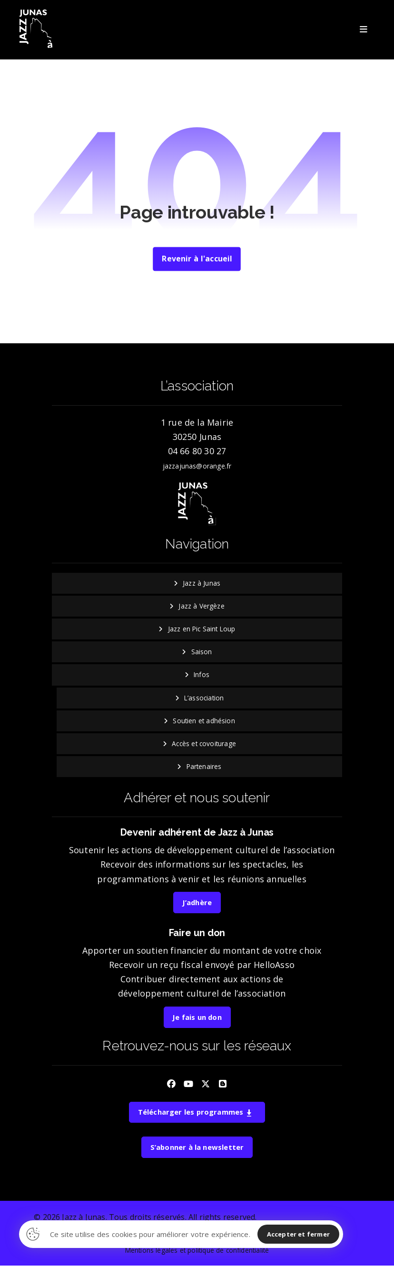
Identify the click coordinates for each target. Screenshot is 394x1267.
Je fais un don (197, 1018)
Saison (201, 652)
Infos (201, 675)
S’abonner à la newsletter (197, 1148)
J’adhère (197, 903)
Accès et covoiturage (204, 744)
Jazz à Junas (201, 584)
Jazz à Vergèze (201, 606)
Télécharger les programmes (195, 1113)
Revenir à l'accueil (197, 259)
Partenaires (204, 767)
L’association (204, 698)
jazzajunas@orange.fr (197, 466)
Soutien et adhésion (204, 721)
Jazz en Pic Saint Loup (202, 629)
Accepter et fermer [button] (298, 1234)
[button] (364, 29)
